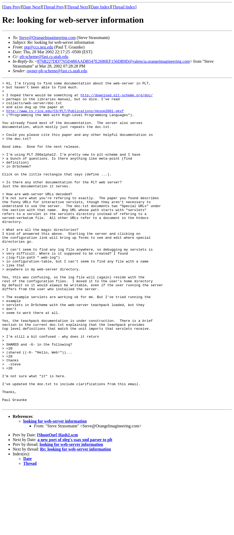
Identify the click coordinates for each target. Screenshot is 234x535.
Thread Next (77, 7)
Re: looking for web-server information (75, 514)
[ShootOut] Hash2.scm (57, 500)
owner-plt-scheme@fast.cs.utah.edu (57, 71)
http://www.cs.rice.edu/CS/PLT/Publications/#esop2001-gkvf (65, 117)
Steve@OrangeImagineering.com (47, 37)
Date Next (31, 7)
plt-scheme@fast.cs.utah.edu (44, 56)
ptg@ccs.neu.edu (38, 47)
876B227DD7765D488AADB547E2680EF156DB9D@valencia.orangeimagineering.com (113, 61)
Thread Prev (53, 7)
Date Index (100, 7)
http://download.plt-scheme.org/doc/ (116, 98)
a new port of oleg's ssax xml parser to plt (75, 504)
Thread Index (123, 7)
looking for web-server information (55, 486)
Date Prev (11, 7)
